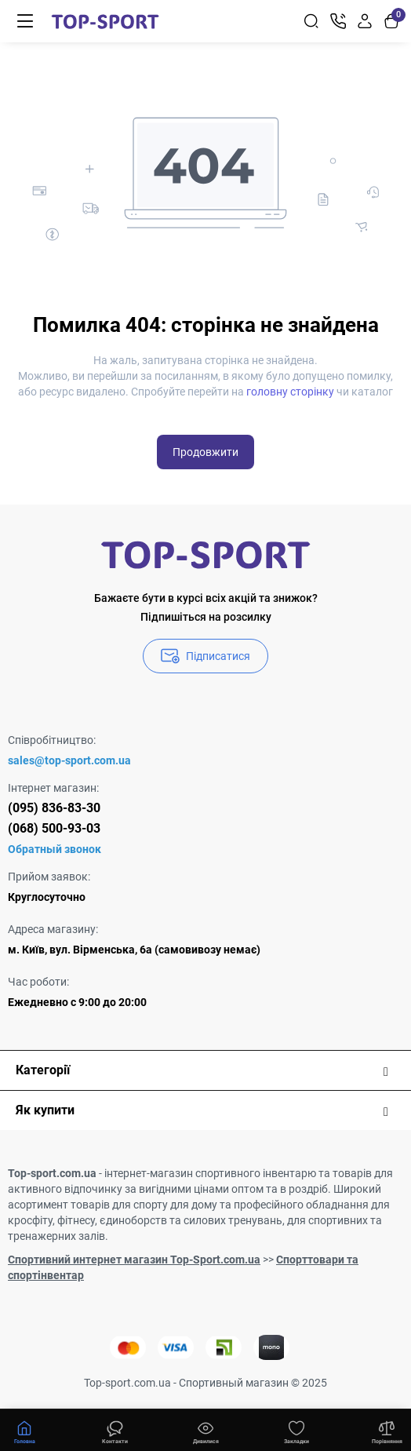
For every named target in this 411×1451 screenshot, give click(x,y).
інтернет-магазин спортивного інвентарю (210, 1173)
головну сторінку (290, 391)
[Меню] (25, 21)
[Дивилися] (115, 1430)
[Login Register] (364, 21)
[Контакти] (338, 21)
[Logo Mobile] (105, 21)
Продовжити (205, 452)
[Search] (311, 21)
